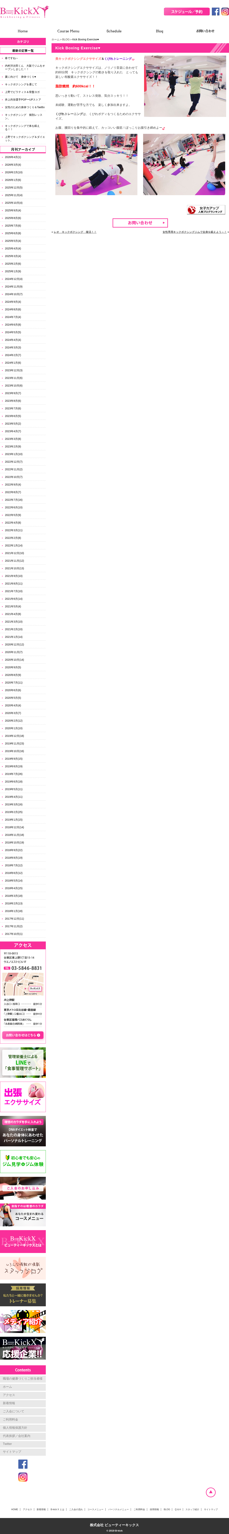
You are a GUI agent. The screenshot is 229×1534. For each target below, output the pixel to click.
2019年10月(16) (14, 751)
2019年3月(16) (14, 804)
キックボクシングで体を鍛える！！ (22, 127)
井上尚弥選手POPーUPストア (23, 99)
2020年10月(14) (14, 659)
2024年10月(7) (14, 294)
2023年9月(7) (13, 393)
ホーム (56, 39)
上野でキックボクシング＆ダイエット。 (25, 138)
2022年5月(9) (13, 515)
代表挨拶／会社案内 (16, 1435)
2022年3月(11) (14, 530)
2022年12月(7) (14, 461)
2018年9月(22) (14, 850)
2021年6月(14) (14, 598)
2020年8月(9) (13, 674)
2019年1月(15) (14, 819)
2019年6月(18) (14, 781)
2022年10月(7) (14, 476)
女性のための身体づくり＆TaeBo (25, 107)
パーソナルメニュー (118, 1509)
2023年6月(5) (13, 416)
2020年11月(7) (14, 652)
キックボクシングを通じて (21, 84)
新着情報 (9, 1403)
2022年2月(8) (13, 537)
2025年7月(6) (13, 225)
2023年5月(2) (13, 423)
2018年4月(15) (14, 888)
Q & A (178, 1509)
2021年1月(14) (14, 636)
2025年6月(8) (13, 233)
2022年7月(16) (14, 499)
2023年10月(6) (14, 385)
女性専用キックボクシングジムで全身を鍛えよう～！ (195, 231)
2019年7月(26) (14, 773)
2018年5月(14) (14, 880)
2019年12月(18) (14, 735)
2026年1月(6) (13, 179)
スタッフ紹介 (192, 1509)
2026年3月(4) (13, 164)
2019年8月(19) (14, 766)
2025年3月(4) (13, 256)
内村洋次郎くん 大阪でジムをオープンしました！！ (25, 67)
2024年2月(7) (13, 355)
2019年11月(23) (14, 743)
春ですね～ (11, 58)
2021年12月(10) (14, 553)
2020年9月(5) (13, 667)
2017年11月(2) (14, 926)
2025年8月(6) (13, 218)
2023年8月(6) (13, 400)
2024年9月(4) (13, 301)
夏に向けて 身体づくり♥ (20, 76)
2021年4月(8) (13, 614)
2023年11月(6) (14, 377)
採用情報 (154, 1509)
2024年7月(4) (13, 317)
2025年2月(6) (13, 263)
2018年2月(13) (14, 903)
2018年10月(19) (14, 842)
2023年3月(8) (13, 438)
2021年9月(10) (14, 575)
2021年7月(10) (14, 591)
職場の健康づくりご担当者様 (23, 1378)
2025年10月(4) (14, 202)
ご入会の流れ (76, 1509)
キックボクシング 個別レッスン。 (23, 116)
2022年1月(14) (14, 545)
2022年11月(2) (14, 469)
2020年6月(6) (13, 690)
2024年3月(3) (13, 347)
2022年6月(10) (14, 507)
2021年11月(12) (14, 560)
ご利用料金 (10, 1419)
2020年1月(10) (14, 728)
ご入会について (13, 1411)
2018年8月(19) (14, 857)
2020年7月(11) (14, 682)
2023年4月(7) (13, 431)
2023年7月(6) (13, 408)
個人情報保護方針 (15, 1427)
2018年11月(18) (14, 834)
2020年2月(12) (14, 720)
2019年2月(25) (14, 812)
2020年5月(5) (13, 697)
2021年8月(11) (14, 583)
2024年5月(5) (13, 332)
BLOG (66, 39)
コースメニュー (95, 1509)
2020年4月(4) (13, 705)
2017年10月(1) (14, 933)
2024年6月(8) (13, 324)
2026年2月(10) (14, 172)
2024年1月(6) (13, 362)
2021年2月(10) (14, 629)
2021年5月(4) (13, 606)
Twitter (7, 1443)
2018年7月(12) (14, 865)
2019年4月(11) (14, 796)
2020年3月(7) (13, 713)
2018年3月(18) (14, 895)
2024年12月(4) (14, 278)
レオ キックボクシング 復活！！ (75, 231)
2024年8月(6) (13, 309)
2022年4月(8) (13, 522)
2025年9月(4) (13, 210)
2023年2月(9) (13, 446)
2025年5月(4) (13, 240)
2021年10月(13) (14, 568)
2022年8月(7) (13, 492)
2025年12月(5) (14, 187)
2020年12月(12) (14, 644)
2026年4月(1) (13, 157)
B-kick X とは (57, 1509)
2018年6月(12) (14, 872)
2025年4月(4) (13, 248)
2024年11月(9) (14, 286)
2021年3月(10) (14, 621)
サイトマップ (12, 1451)
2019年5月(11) (14, 789)
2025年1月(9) (13, 271)
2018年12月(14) (14, 827)
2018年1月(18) (14, 911)
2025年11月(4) (14, 195)
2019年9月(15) (14, 758)
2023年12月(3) (14, 370)
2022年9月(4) (13, 484)
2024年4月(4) (13, 339)
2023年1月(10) (14, 454)
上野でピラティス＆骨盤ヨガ (22, 91)
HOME (14, 1509)
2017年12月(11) (14, 918)
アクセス (9, 1395)
